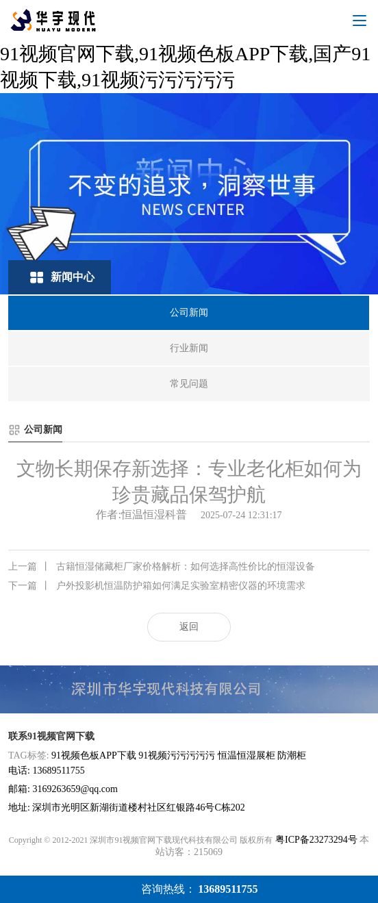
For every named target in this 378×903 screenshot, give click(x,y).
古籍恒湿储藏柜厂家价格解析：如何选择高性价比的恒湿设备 (161, 567)
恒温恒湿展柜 (246, 755)
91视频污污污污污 (176, 755)
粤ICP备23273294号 (316, 840)
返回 (189, 627)
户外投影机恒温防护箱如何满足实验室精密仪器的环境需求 (156, 586)
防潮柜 (291, 755)
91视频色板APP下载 (93, 755)
